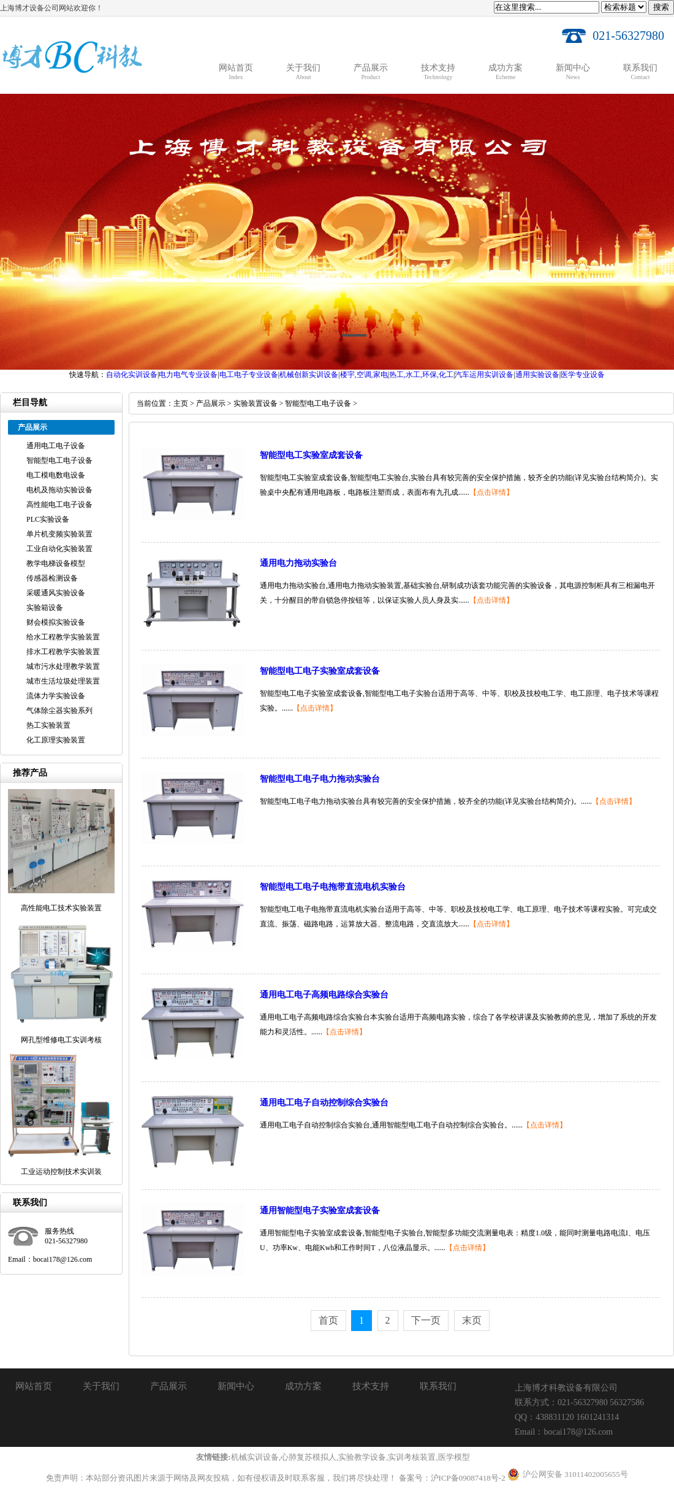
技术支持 (370, 1386)
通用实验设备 (537, 374)
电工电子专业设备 (248, 374)
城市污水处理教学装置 (63, 666)
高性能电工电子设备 (59, 504)
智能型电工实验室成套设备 (311, 455)
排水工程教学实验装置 (63, 651)
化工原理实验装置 (55, 740)
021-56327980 (628, 35)
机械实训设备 (255, 1457)
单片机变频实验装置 (59, 534)
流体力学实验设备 (55, 696)
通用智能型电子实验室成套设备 (320, 1210)
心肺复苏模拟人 (308, 1457)
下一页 (426, 1320)
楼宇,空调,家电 (364, 374)
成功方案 (303, 1386)
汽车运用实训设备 (484, 374)
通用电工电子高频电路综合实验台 (324, 994)
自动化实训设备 (131, 374)
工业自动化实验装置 (59, 548)
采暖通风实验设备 (55, 593)
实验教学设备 (362, 1457)
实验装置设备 (255, 403)
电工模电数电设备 (55, 475)
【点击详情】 (491, 492)
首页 (328, 1320)
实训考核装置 (412, 1457)
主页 (180, 403)
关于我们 (101, 1386)
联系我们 (438, 1386)
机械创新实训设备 (308, 374)
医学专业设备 (583, 374)
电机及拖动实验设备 (59, 490)
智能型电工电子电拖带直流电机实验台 (333, 886)
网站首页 (33, 1386)
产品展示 (210, 403)
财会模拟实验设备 (55, 622)
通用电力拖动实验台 (298, 563)
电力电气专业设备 (188, 374)
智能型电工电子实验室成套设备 (320, 671)
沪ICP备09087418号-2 (468, 1477)
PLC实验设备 (47, 519)
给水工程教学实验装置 (63, 637)
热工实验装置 (48, 725)
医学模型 (454, 1457)
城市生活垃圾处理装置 (63, 681)
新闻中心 (236, 1386)
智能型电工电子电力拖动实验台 (320, 779)
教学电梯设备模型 (55, 563)
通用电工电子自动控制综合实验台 (324, 1102)
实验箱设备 (44, 607)
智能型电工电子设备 (59, 460)
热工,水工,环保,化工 (421, 374)
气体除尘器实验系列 (59, 710)
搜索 (661, 7)
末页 (472, 1320)
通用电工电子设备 (55, 445)
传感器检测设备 (52, 578)
